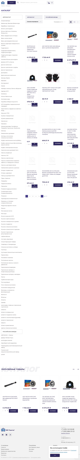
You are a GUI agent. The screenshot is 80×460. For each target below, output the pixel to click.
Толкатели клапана (7, 257)
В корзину (34, 60)
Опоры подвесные (7, 170)
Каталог (55, 445)
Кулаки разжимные (7, 118)
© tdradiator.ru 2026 (6, 457)
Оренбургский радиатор (9, 343)
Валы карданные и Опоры (9, 35)
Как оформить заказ (34, 447)
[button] (74, 369)
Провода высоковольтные (9, 198)
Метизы (3, 130)
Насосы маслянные (7, 158)
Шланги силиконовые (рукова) (10, 317)
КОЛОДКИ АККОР (6, 340)
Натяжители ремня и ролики (10, 167)
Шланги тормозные (7, 320)
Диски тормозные (6, 70)
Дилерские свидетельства (8, 451)
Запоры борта (5, 78)
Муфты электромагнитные (9, 147)
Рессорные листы (6, 211)
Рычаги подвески (6, 224)
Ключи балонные (6, 96)
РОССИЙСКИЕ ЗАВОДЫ (9, 331)
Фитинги (4, 294)
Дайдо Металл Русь (7, 337)
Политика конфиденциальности (21, 457)
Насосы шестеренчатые (8, 165)
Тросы (3, 277)
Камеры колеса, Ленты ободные (11, 88)
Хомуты (3, 300)
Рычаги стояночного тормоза (10, 229)
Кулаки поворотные (7, 115)
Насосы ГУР (4, 155)
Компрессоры (5, 99)
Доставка (31, 449)
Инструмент (5, 83)
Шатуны (3, 309)
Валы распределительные (9, 41)
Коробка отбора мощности (9, 101)
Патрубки (4, 181)
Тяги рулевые (5, 282)
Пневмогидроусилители (9, 189)
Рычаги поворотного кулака (10, 221)
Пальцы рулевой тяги (8, 175)
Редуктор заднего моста (8, 205)
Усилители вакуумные (8, 287)
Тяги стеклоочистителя (8, 285)
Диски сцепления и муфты (9, 67)
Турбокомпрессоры (7, 279)
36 (64, 21)
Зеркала (3, 80)
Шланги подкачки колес (8, 315)
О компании (4, 445)
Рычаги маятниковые (8, 219)
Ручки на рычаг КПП (7, 216)
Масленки (4, 121)
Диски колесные (6, 64)
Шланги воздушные (7, 312)
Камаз (3, 86)
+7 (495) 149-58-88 (67, 429)
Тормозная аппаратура (8, 267)
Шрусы (3, 322)
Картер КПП (5, 91)
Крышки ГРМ (5, 113)
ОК (55, 455)
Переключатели (6, 183)
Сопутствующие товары (8, 241)
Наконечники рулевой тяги (9, 150)
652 (44, 196)
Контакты (3, 455)
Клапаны (4, 94)
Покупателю (32, 445)
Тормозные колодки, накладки (10, 274)
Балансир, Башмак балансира (10, 23)
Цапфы (3, 302)
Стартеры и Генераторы (8, 244)
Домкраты (4, 72)
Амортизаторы (5, 20)
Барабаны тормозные (8, 26)
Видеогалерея (5, 449)
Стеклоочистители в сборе (9, 247)
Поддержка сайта (35, 457)
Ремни (3, 208)
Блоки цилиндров (6, 28)
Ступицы (4, 249)
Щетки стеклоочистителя (9, 328)
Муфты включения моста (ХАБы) (11, 140)
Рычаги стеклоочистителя (9, 226)
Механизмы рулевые (7, 133)
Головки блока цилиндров (9, 59)
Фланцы (3, 297)
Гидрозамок (5, 48)
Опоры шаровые (6, 173)
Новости (3, 447)
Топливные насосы (7, 260)
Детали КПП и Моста (7, 62)
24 (63, 21)
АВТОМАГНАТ (7, 17)
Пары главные (5, 178)
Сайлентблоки (5, 236)
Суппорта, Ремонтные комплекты (11, 252)
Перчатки (4, 186)
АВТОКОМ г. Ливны (7, 335)
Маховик (4, 123)
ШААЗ (3, 354)
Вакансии (3, 453)
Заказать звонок (65, 433)
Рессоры (4, 213)
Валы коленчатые (6, 38)
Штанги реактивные (7, 325)
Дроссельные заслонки (8, 75)
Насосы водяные (6, 152)
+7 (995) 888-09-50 (68, 431)
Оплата (31, 451)
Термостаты (4, 255)
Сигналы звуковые (7, 239)
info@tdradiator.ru (65, 438)
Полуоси (4, 196)
